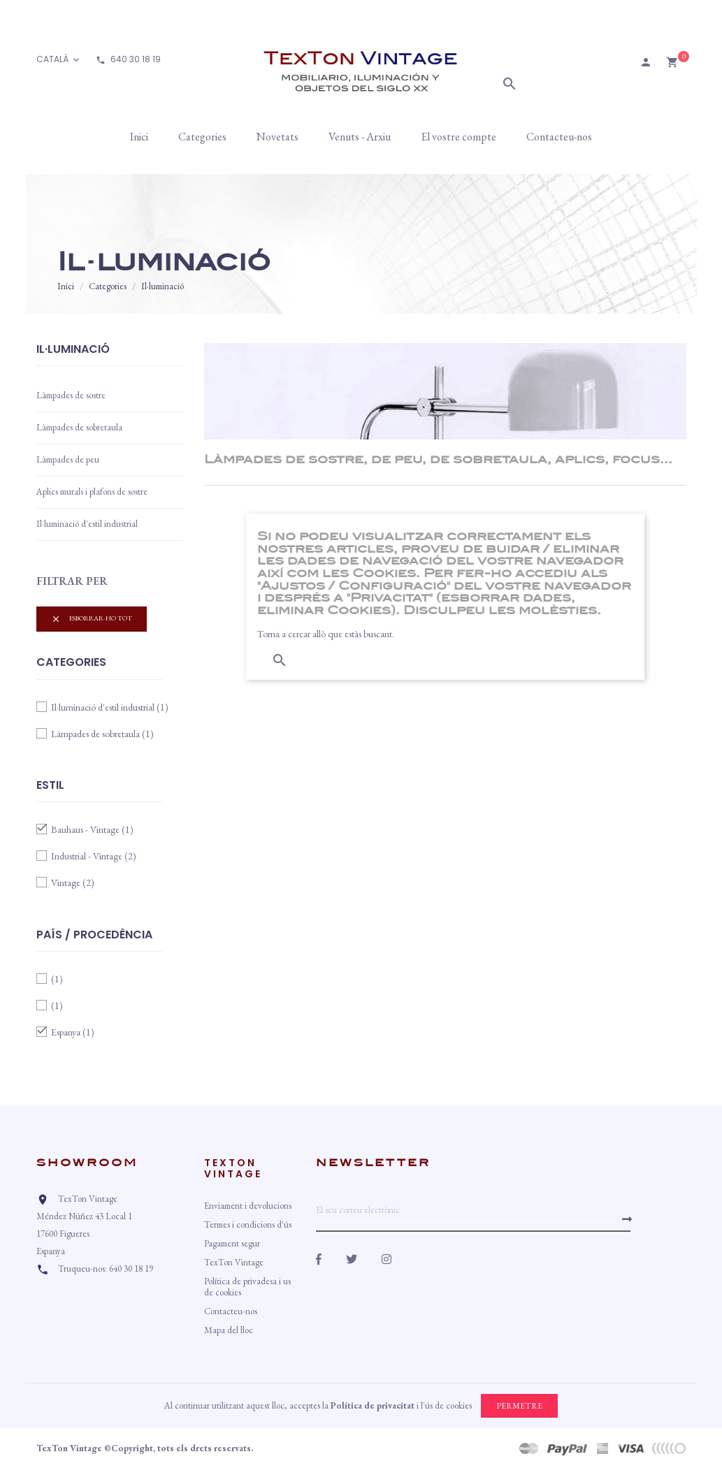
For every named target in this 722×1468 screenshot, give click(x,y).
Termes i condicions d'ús (247, 1224)
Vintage (72, 882)
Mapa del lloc (228, 1330)
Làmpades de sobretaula (79, 427)
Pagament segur (232, 1243)
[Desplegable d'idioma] (59, 60)
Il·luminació (73, 350)
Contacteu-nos (230, 1311)
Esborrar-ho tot (91, 618)
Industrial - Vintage (93, 856)
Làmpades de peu (67, 459)
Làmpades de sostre (71, 395)
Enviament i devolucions (247, 1206)
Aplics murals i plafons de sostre (91, 491)
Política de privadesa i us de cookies (247, 1287)
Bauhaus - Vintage (92, 829)
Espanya (72, 1032)
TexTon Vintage (233, 1262)
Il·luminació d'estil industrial (87, 524)
